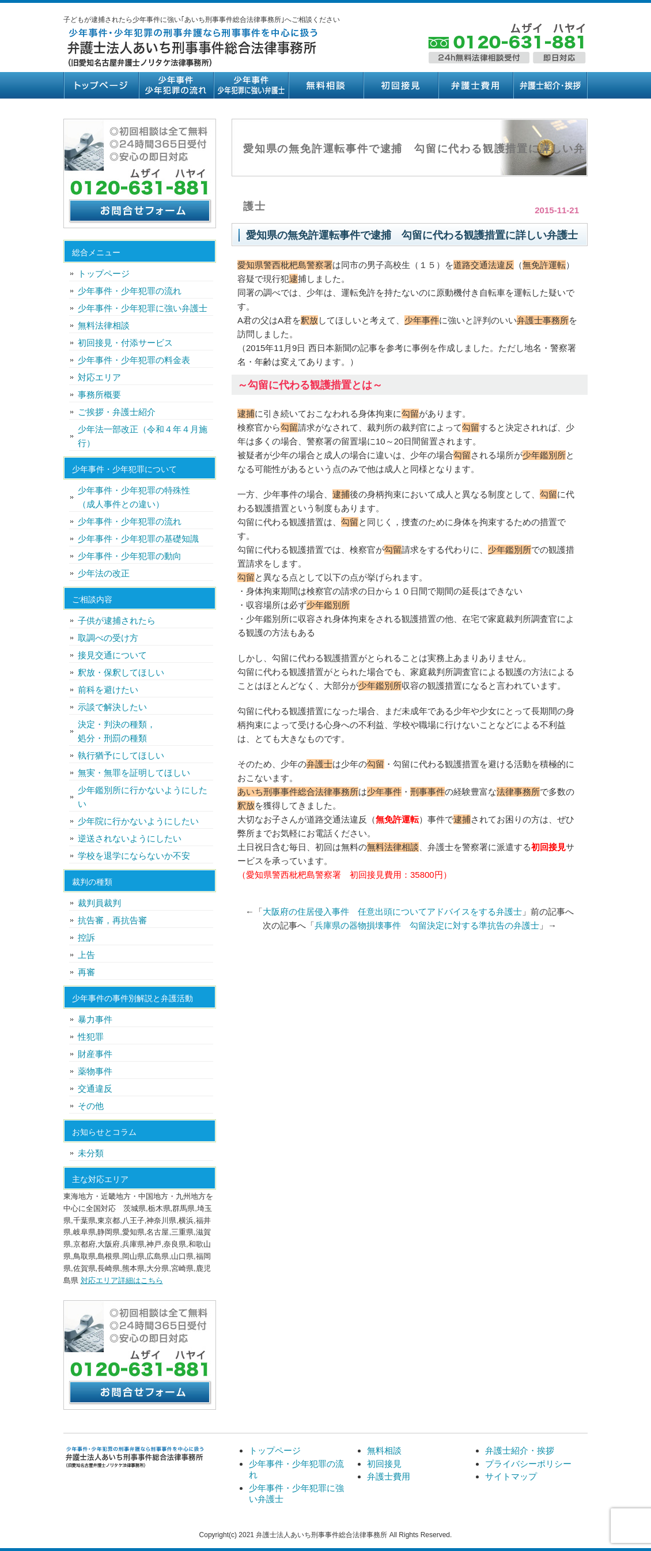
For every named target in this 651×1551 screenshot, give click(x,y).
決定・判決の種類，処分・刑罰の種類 (117, 731)
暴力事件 (95, 1019)
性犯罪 (91, 1036)
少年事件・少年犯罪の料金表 (134, 360)
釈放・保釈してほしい (121, 672)
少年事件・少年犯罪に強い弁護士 (250, 85)
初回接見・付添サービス (125, 343)
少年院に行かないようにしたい (138, 821)
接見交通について (112, 655)
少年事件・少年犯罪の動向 (129, 556)
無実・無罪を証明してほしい (134, 773)
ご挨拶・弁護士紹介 (117, 412)
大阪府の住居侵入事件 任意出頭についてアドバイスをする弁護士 (392, 911)
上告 (86, 955)
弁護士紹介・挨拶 (550, 85)
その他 (91, 1106)
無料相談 (325, 85)
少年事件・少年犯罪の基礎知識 (138, 539)
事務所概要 (99, 394)
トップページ (100, 85)
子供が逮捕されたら (117, 620)
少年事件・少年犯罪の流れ (175, 85)
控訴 (86, 937)
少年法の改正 (104, 573)
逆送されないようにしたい (129, 838)
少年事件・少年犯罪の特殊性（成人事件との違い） (134, 497)
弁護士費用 (475, 85)
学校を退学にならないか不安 (134, 856)
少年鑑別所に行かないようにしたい (142, 797)
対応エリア (99, 377)
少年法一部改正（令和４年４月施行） (142, 436)
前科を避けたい (108, 690)
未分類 (91, 1153)
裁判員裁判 (99, 903)
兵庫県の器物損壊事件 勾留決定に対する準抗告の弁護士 (427, 925)
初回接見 (400, 85)
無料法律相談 (104, 325)
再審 (86, 972)
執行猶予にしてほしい (121, 755)
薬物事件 (95, 1071)
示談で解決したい (112, 707)
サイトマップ (511, 1476)
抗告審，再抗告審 (112, 920)
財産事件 (95, 1054)
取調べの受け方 (108, 638)
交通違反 (95, 1088)
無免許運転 (397, 819)
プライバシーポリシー (528, 1464)
